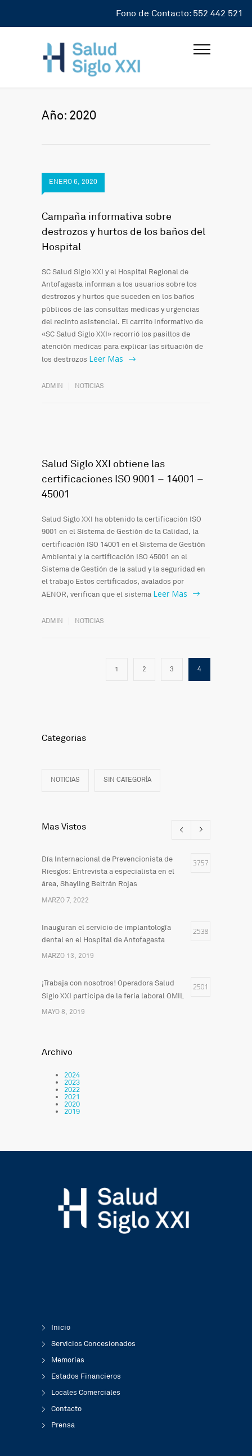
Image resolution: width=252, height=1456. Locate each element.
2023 (72, 1082)
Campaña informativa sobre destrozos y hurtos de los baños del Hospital (123, 231)
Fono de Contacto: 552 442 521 (179, 13)
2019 (72, 1111)
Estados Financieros (86, 1376)
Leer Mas (106, 358)
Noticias (89, 386)
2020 (72, 1104)
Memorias (67, 1360)
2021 (72, 1097)
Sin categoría (127, 780)
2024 (72, 1075)
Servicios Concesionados (93, 1343)
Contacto (66, 1408)
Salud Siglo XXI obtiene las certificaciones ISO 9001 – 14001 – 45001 (123, 479)
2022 (72, 1089)
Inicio (60, 1327)
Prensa (63, 1425)
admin (52, 386)
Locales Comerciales (85, 1392)
